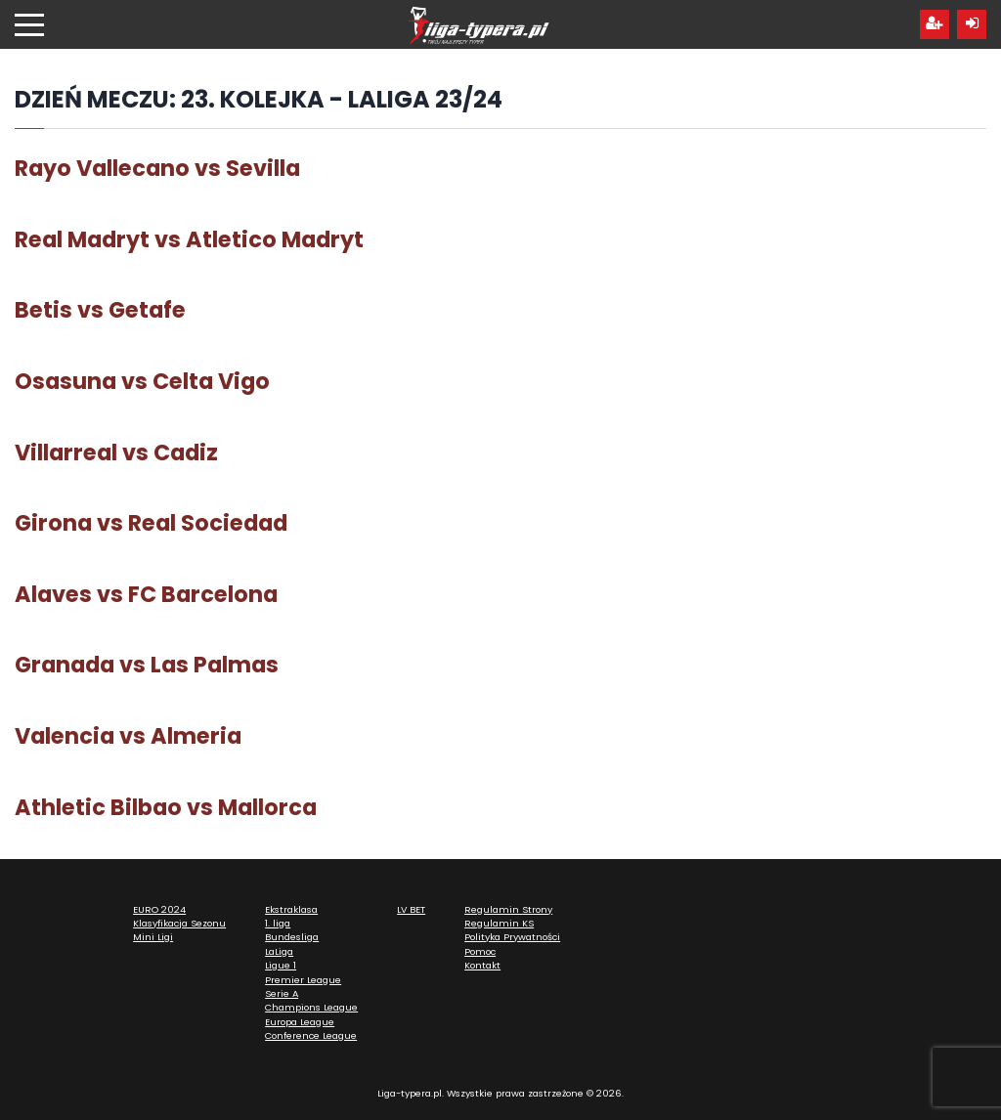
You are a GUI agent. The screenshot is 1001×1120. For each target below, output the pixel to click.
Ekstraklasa (291, 909)
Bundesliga (292, 936)
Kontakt (482, 965)
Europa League (299, 1021)
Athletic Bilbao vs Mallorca (166, 807)
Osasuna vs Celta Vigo (142, 381)
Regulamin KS (499, 923)
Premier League (303, 979)
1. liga (277, 923)
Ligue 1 (280, 965)
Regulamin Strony (508, 909)
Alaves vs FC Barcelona (146, 594)
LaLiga (279, 951)
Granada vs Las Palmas (147, 664)
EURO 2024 (159, 909)
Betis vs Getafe (100, 309)
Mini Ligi (153, 936)
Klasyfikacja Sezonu (179, 923)
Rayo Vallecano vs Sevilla (157, 168)
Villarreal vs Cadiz (116, 452)
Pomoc (480, 951)
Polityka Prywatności (512, 936)
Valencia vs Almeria (128, 736)
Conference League (311, 1035)
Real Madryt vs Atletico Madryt (189, 239)
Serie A (281, 993)
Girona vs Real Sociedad (151, 522)
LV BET (411, 909)
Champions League (311, 1007)
